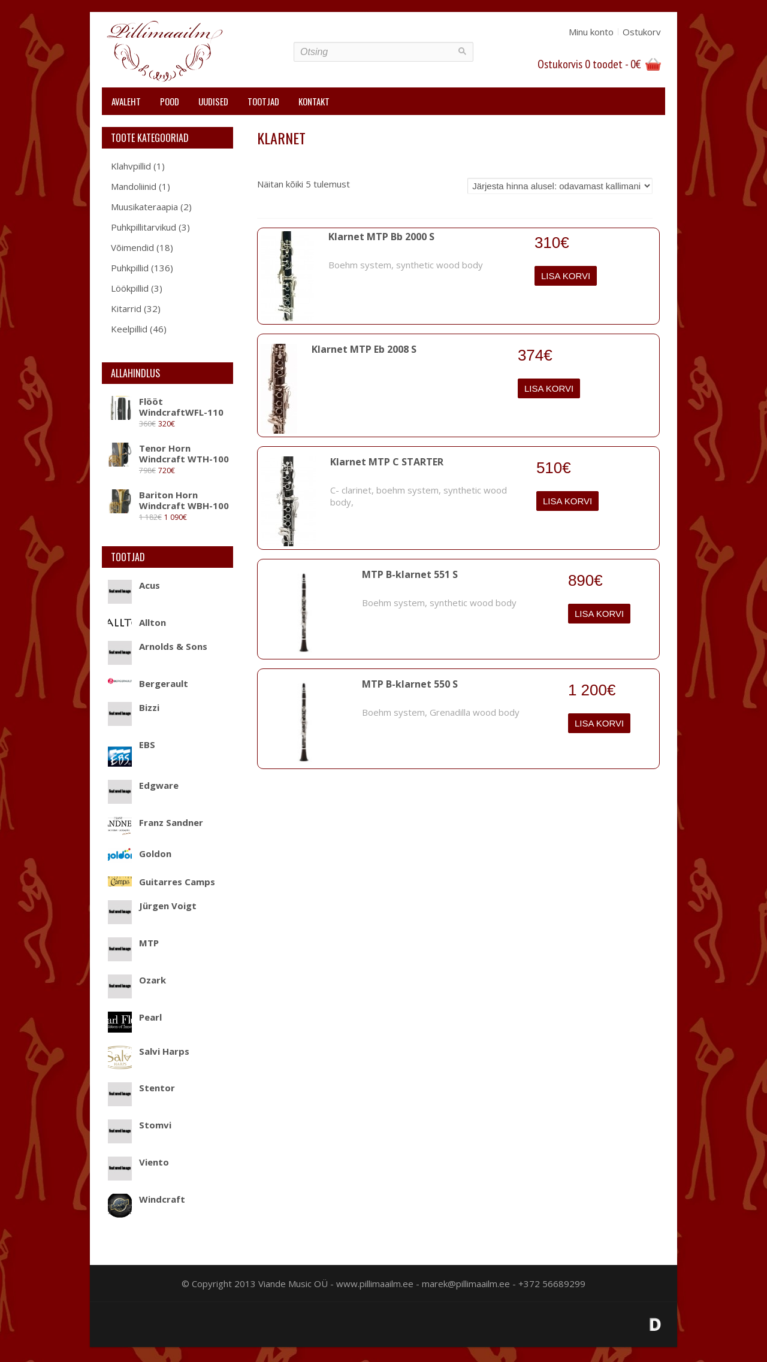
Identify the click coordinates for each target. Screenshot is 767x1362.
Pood (169, 101)
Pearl (135, 1017)
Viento (138, 1162)
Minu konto (591, 31)
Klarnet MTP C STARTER (386, 461)
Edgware (143, 785)
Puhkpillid (130, 268)
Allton (137, 622)
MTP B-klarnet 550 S (410, 684)
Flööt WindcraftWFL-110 (166, 406)
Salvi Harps (148, 1051)
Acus (134, 585)
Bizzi (133, 707)
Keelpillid (129, 329)
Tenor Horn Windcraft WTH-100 (168, 453)
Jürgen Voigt (152, 905)
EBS (131, 744)
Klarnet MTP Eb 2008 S (364, 349)
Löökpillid (130, 288)
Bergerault (148, 683)
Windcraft (146, 1199)
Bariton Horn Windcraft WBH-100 (168, 500)
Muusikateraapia (144, 207)
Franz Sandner (155, 822)
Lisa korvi (565, 276)
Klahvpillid (131, 166)
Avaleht (126, 101)
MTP (133, 942)
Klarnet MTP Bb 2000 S (381, 236)
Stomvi (139, 1124)
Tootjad (263, 101)
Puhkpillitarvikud (143, 227)
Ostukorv (642, 31)
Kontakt (314, 101)
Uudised (213, 101)
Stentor (141, 1087)
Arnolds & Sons (157, 646)
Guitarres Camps (161, 881)
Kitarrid (126, 308)
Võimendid (132, 247)
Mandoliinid (133, 186)
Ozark (137, 979)
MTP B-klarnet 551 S (410, 574)
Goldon (139, 853)
